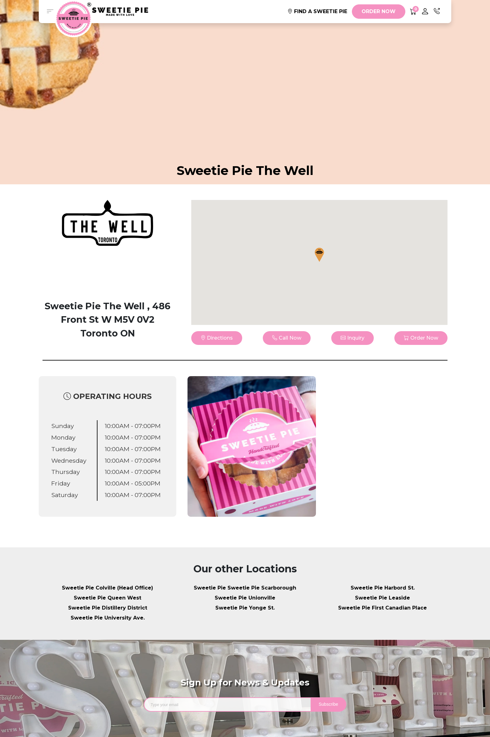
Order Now (421, 338)
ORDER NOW (379, 11)
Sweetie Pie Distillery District (107, 608)
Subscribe (328, 704)
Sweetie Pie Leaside (382, 598)
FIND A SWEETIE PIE (317, 11)
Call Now (286, 338)
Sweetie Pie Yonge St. (245, 608)
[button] (50, 11)
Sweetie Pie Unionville (245, 598)
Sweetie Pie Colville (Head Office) (107, 588)
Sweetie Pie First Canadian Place (382, 608)
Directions (217, 338)
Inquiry (352, 338)
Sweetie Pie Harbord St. (383, 588)
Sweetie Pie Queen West (107, 598)
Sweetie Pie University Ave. (108, 618)
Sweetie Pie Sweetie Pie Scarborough (245, 588)
